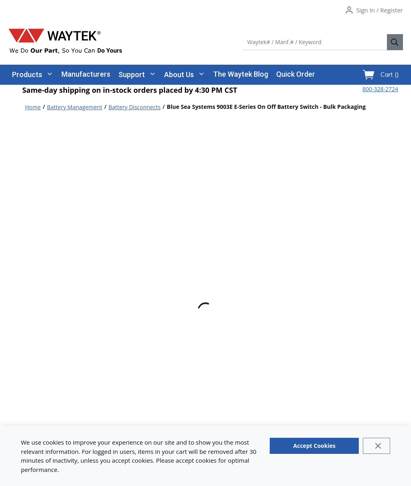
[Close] (376, 446)
